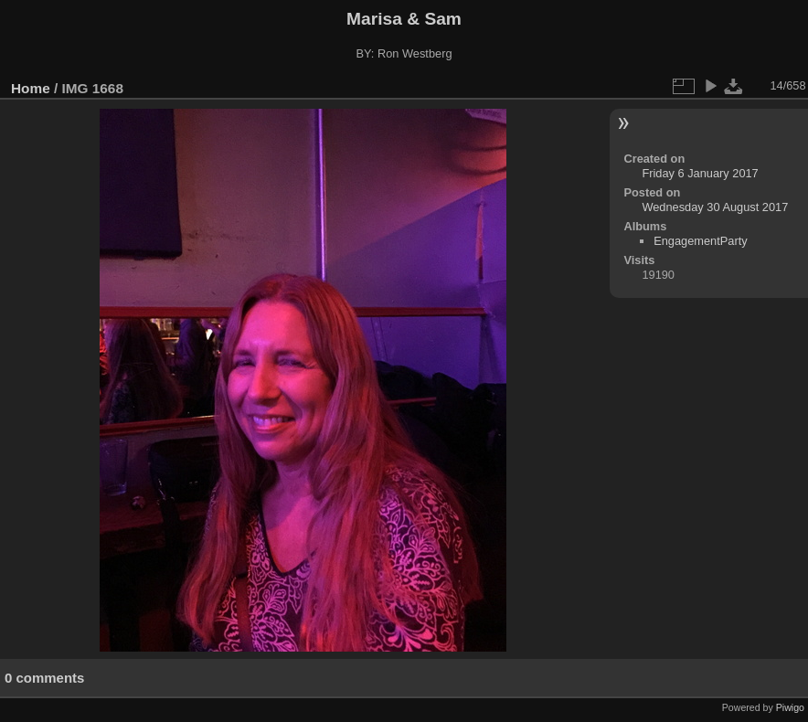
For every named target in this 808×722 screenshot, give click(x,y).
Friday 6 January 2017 (700, 173)
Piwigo (790, 707)
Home (30, 88)
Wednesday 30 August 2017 (715, 207)
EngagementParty (700, 241)
